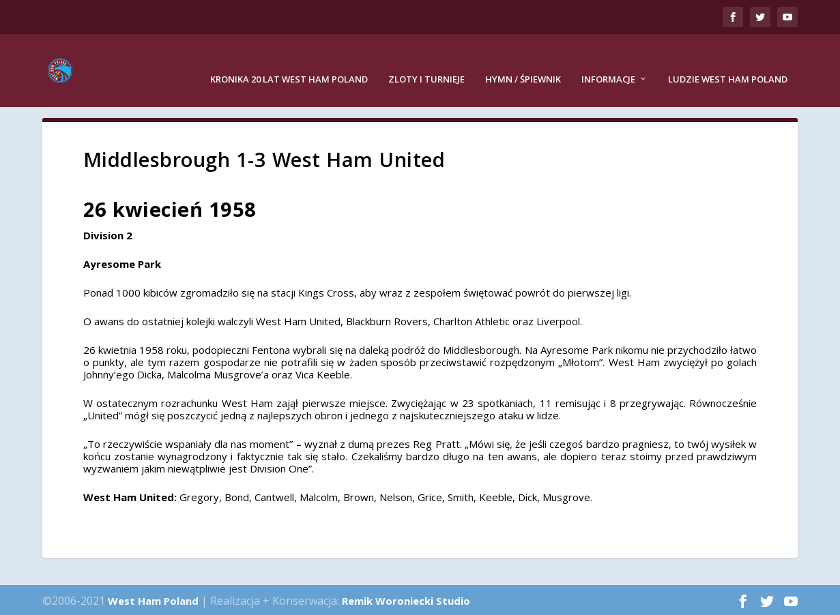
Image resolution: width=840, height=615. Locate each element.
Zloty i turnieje (426, 61)
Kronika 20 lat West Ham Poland (289, 61)
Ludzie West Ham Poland (727, 61)
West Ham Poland (153, 598)
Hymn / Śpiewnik (523, 61)
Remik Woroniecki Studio (406, 598)
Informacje (608, 61)
